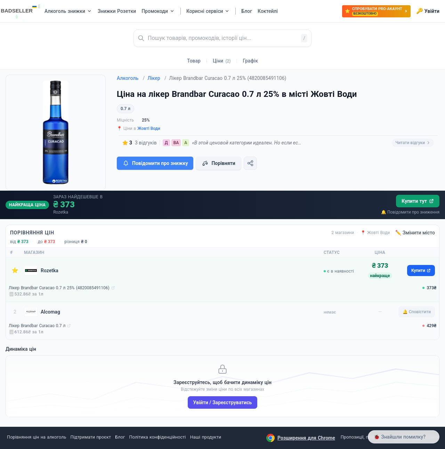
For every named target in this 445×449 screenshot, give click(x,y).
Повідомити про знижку (155, 163)
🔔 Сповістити (417, 311)
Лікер (156, 78)
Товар (194, 61)
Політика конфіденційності (157, 437)
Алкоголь (131, 78)
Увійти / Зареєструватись (222, 402)
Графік (250, 61)
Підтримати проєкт (91, 437)
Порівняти (218, 163)
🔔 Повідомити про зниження (410, 212)
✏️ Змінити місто (415, 232)
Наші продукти (205, 437)
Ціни (222, 61)
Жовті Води (148, 128)
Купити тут (418, 201)
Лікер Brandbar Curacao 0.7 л (37, 325)
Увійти (427, 11)
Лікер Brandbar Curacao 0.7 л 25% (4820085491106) (59, 287)
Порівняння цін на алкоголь (36, 437)
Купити (421, 270)
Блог (120, 437)
